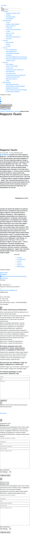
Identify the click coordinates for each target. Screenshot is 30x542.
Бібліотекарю (7, 82)
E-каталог (4, 5)
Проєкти (5, 62)
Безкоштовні (9, 42)
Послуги (5, 40)
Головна (5, 11)
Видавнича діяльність (12, 88)
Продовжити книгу (6, 105)
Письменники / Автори (12, 111)
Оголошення (9, 18)
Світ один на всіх (11, 73)
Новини (8, 15)
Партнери (9, 35)
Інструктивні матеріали (12, 91)
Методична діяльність (12, 84)
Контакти (8, 38)
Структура (9, 27)
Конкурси (9, 55)
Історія (8, 31)
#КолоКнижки (10, 71)
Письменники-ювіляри (12, 53)
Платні (8, 44)
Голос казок (9, 68)
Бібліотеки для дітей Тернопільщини (16, 90)
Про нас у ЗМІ (10, 33)
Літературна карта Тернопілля (14, 69)
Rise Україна (9, 64)
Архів (7, 80)
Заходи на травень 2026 (13, 13)
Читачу (5, 48)
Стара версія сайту (5, 109)
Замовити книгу (5, 107)
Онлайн (8, 46)
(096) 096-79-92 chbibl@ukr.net (8, 290)
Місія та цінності (11, 26)
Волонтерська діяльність (13, 37)
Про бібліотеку (7, 20)
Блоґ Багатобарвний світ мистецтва (16, 57)
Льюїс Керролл (4, 154)
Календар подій (10, 17)
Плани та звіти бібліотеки (13, 29)
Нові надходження (11, 49)
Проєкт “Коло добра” (12, 66)
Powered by (15, 413)
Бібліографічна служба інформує (15, 86)
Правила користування (12, 24)
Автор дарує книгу (11, 51)
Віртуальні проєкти (11, 79)
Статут (8, 22)
